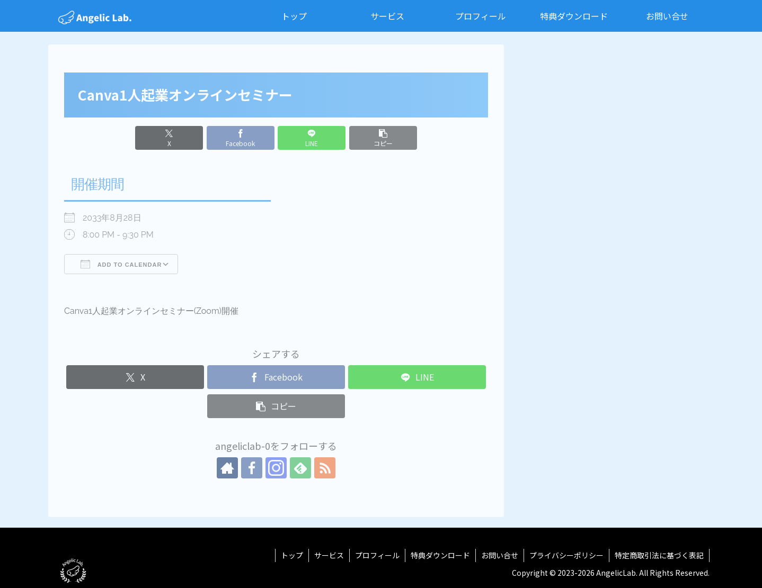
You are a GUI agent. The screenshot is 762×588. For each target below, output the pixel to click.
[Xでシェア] (169, 138)
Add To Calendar (121, 264)
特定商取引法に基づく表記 (659, 555)
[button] (383, 138)
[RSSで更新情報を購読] (324, 467)
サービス (329, 555)
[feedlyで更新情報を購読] (300, 467)
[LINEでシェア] (311, 138)
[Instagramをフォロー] (276, 467)
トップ (292, 555)
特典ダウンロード (440, 555)
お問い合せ (499, 555)
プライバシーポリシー (566, 555)
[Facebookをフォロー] (251, 467)
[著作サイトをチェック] (227, 467)
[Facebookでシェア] (240, 138)
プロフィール (377, 555)
